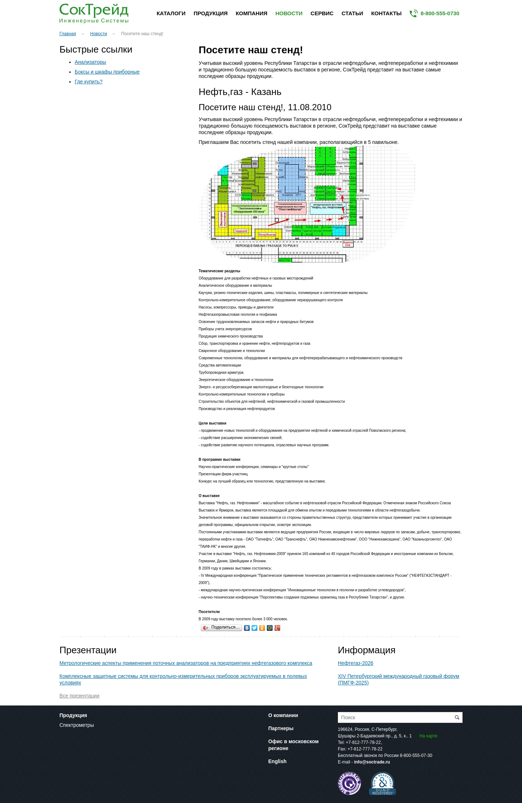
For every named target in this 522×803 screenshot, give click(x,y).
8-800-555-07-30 (416, 755)
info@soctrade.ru (372, 762)
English (277, 761)
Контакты (386, 13)
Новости (289, 13)
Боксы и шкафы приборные (107, 72)
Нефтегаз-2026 (355, 663)
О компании (283, 715)
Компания (251, 13)
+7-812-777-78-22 (363, 742)
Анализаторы (90, 62)
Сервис (322, 13)
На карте (428, 735)
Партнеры (281, 728)
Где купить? (89, 81)
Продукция (211, 13)
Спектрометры (76, 725)
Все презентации (79, 696)
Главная (67, 33)
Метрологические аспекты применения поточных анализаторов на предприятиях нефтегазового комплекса (185, 663)
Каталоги (171, 13)
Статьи (352, 13)
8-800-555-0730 (439, 13)
